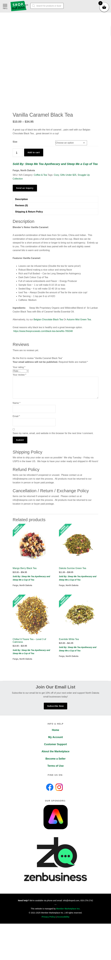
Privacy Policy (48, 917)
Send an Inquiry (25, 188)
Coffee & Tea (40, 175)
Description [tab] (21, 199)
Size (15, 142)
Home (55, 730)
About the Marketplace (55, 751)
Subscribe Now (55, 706)
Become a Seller (55, 758)
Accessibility (63, 917)
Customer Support (55, 744)
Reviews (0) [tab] (21, 205)
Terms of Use (55, 765)
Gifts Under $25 (68, 175)
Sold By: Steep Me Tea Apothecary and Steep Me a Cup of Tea (55, 164)
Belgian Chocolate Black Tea (48, 319)
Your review (19, 375)
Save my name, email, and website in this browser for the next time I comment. (53, 433)
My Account (55, 737)
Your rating (19, 367)
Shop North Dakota (19, 6)
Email (16, 416)
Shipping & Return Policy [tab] (29, 211)
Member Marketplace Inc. (68, 908)
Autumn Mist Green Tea (79, 319)
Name (16, 403)
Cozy (56, 175)
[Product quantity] (18, 152)
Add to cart (34, 152)
